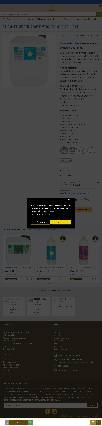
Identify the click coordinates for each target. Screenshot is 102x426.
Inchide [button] (69, 200)
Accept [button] (61, 222)
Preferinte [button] (41, 222)
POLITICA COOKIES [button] (40, 214)
